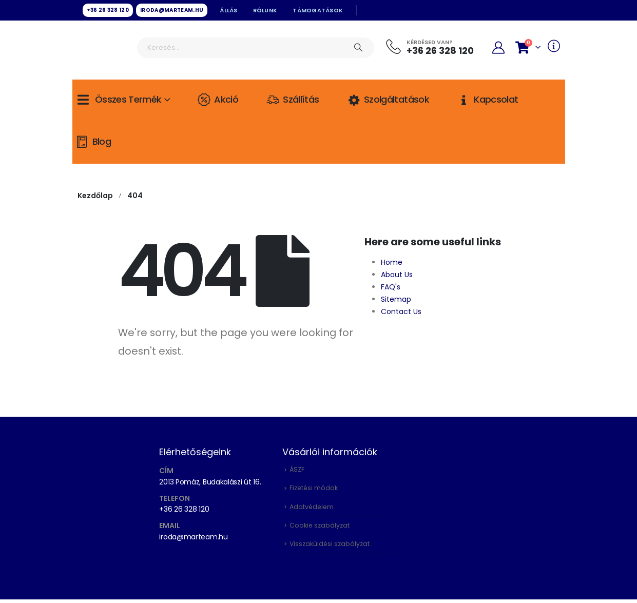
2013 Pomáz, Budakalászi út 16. (210, 482)
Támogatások (318, 10)
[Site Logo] (103, 48)
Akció (217, 100)
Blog (92, 142)
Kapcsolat (487, 100)
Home (391, 262)
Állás (228, 10)
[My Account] (498, 48)
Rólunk (265, 10)
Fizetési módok (314, 489)
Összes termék (118, 100)
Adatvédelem (312, 508)
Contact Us (401, 311)
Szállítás (292, 100)
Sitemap (396, 299)
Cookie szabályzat (319, 527)
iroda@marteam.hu (193, 537)
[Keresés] (358, 47)
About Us (397, 274)
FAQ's (390, 287)
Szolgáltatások (387, 100)
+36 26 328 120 (184, 509)
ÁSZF (297, 469)
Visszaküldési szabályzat (330, 547)
